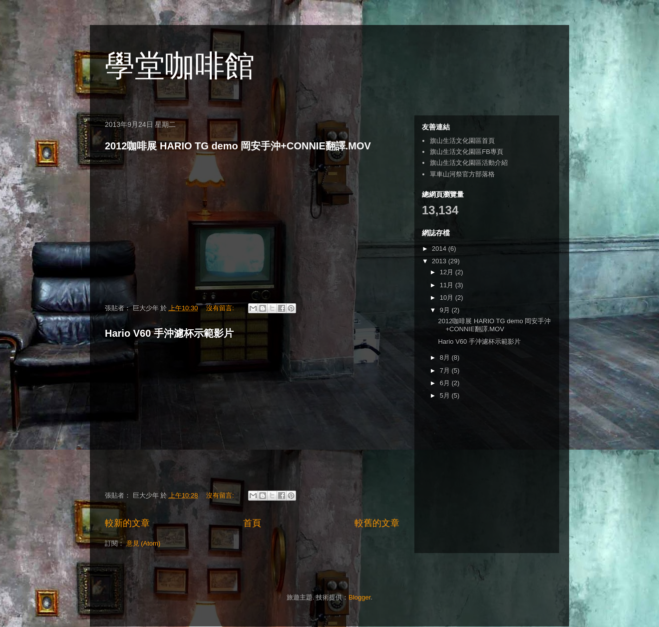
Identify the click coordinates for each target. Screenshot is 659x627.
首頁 (252, 523)
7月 (446, 370)
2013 (440, 261)
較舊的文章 (376, 523)
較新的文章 (127, 523)
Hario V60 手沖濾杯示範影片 (169, 333)
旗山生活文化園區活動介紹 (469, 162)
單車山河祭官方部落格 (462, 174)
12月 (447, 272)
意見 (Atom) (143, 543)
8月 (446, 357)
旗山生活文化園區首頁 (462, 140)
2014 (440, 248)
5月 (446, 395)
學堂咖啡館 (180, 65)
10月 (447, 297)
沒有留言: (221, 308)
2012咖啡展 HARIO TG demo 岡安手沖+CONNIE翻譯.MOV (238, 145)
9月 (446, 310)
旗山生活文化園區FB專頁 (466, 151)
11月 (447, 285)
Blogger (359, 597)
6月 (446, 383)
